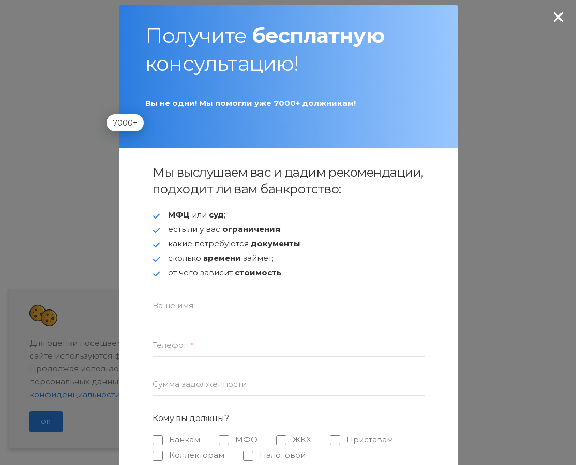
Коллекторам (196, 455)
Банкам (184, 439)
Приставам (369, 439)
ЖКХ (302, 439)
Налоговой (283, 455)
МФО (246, 439)
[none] (559, 17)
